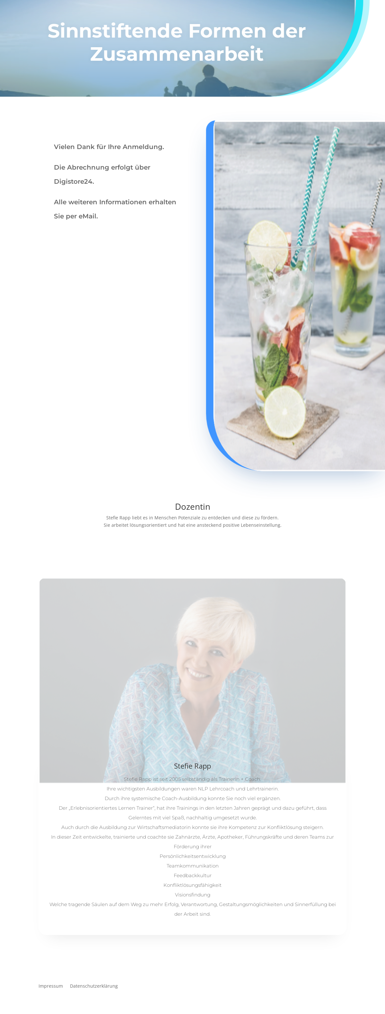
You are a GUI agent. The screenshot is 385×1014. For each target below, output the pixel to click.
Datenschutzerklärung (94, 986)
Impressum (51, 986)
